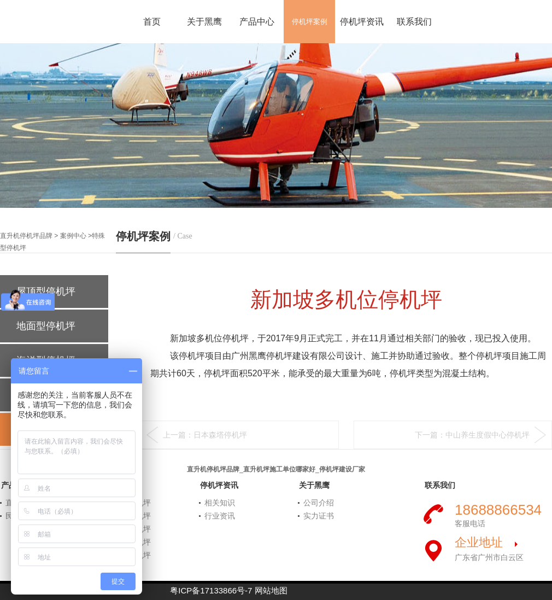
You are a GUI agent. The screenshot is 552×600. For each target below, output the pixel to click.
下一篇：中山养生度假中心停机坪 (472, 434)
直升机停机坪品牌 (26, 236)
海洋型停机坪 (128, 529)
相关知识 (219, 502)
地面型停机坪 (48, 326)
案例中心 (73, 236)
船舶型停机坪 (128, 542)
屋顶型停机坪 (128, 515)
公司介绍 (318, 502)
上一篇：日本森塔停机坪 (205, 434)
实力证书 (318, 515)
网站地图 (271, 590)
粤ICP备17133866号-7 (211, 590)
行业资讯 (219, 515)
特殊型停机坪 (128, 555)
